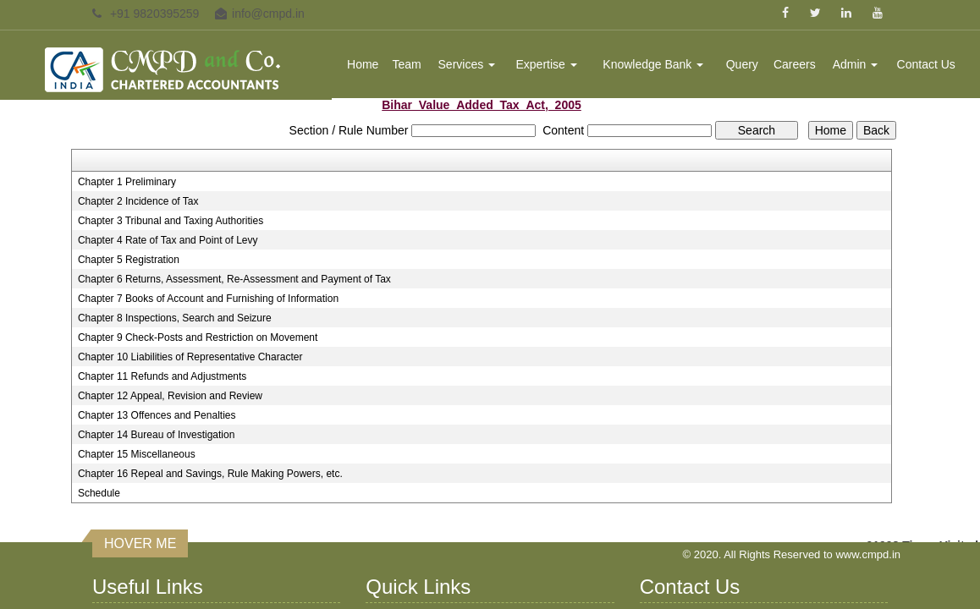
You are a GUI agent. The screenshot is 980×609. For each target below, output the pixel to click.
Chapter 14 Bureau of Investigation (156, 435)
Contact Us (926, 64)
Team (407, 64)
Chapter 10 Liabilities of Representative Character (190, 357)
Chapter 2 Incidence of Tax (138, 201)
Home (362, 64)
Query (742, 64)
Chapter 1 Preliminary (127, 182)
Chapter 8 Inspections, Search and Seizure (175, 318)
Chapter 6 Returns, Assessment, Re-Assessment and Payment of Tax (234, 279)
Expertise (545, 64)
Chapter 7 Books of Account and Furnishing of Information (208, 298)
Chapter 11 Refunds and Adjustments (162, 376)
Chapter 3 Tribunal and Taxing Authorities (170, 221)
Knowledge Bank (653, 64)
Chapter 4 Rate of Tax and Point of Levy (168, 240)
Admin (855, 64)
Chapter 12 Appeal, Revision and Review (170, 396)
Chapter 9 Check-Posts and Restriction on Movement (197, 337)
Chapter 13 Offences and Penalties (157, 415)
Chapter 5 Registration (128, 260)
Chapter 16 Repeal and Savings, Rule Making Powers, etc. (210, 474)
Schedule (99, 493)
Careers (795, 64)
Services (467, 64)
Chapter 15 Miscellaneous (136, 454)
